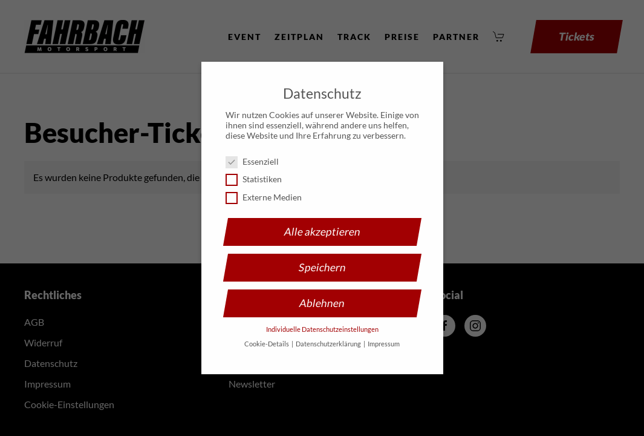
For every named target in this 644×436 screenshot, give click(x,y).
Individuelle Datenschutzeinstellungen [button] (322, 329)
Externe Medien (268, 197)
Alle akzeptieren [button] (322, 231)
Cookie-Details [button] (267, 344)
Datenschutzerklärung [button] (329, 344)
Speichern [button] (322, 267)
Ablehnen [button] (322, 303)
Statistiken (258, 179)
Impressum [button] (384, 344)
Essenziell (257, 161)
